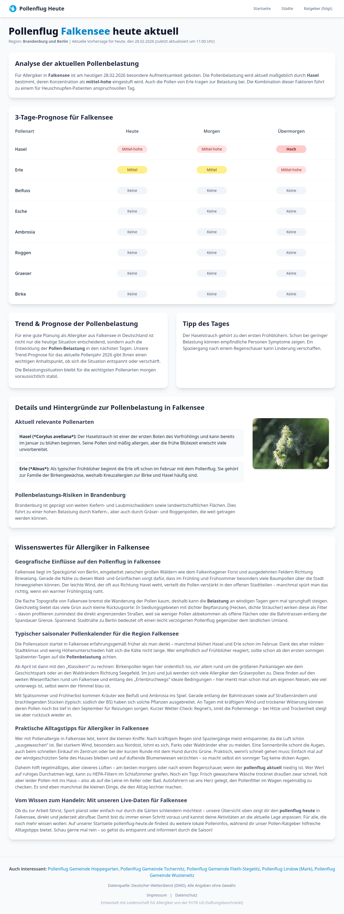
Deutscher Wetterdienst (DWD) (158, 885)
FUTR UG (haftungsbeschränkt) (216, 902)
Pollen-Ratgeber (284, 823)
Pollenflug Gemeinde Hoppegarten (83, 869)
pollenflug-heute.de (133, 823)
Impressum (157, 895)
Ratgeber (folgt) (318, 8)
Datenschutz (186, 895)
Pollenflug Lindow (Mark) (287, 869)
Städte (287, 8)
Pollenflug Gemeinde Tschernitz (152, 869)
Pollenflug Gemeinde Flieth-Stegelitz (223, 869)
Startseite (262, 8)
